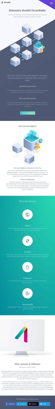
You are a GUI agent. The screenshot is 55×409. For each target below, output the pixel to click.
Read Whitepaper (27, 113)
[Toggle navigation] (51, 3)
